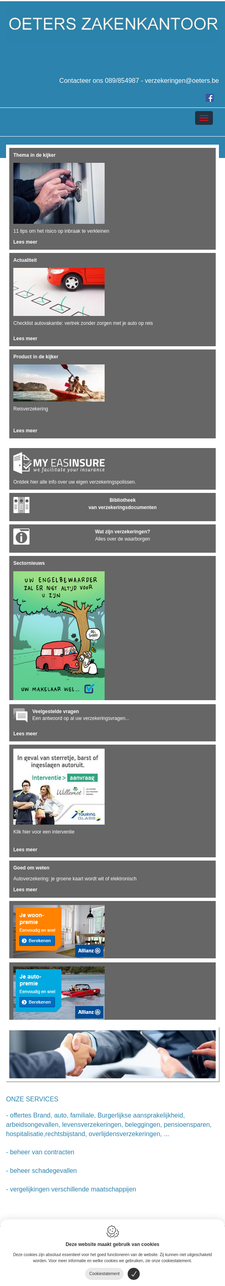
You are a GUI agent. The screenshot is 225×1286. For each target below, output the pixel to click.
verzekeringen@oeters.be (182, 80)
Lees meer (25, 242)
